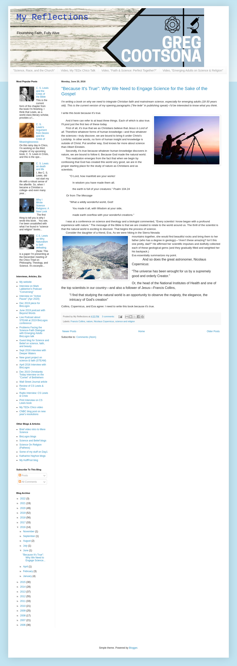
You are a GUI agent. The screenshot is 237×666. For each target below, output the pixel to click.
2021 (23, 503)
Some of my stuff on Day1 (33, 451)
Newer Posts (69, 331)
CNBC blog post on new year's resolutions (32, 413)
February (28, 571)
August (27, 540)
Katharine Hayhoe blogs (32, 455)
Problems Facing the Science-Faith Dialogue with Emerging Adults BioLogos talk (32, 332)
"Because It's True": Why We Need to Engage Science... (33, 557)
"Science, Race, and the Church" (34, 70)
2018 (23, 517)
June (26, 550)
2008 (23, 615)
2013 (23, 591)
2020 (23, 508)
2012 (23, 596)
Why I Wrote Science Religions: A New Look (42, 205)
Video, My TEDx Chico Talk (78, 70)
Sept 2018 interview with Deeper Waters (32, 352)
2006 (23, 625)
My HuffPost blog (28, 460)
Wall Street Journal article (33, 381)
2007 (23, 620)
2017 (23, 522)
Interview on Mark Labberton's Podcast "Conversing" (30, 289)
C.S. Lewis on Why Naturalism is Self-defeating (42, 241)
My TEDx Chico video (31, 407)
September (29, 536)
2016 (23, 527)
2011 (23, 601)
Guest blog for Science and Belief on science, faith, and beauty (34, 343)
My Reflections (52, 17)
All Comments (28, 481)
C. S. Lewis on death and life (42, 166)
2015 (23, 582)
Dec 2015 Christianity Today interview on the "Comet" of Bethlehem (31, 374)
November (29, 531)
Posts (23, 475)
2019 (23, 512)
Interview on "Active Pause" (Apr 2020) (30, 297)
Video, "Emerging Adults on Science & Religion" (193, 70)
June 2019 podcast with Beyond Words (32, 312)
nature (89, 321)
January (27, 576)
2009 (23, 610)
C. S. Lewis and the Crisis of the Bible (42, 92)
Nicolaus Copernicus (104, 321)
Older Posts (213, 331)
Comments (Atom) (86, 337)
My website (25, 282)
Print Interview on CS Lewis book (30, 401)
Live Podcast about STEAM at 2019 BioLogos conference (33, 320)
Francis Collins (78, 321)
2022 (23, 498)
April (26, 566)
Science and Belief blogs (32, 440)
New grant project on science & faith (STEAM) (32, 359)
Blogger (133, 647)
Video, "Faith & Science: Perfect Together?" (129, 70)
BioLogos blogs (27, 436)
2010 (23, 606)
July (25, 545)
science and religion (125, 321)
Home (141, 331)
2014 (23, 586)
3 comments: (108, 316)
